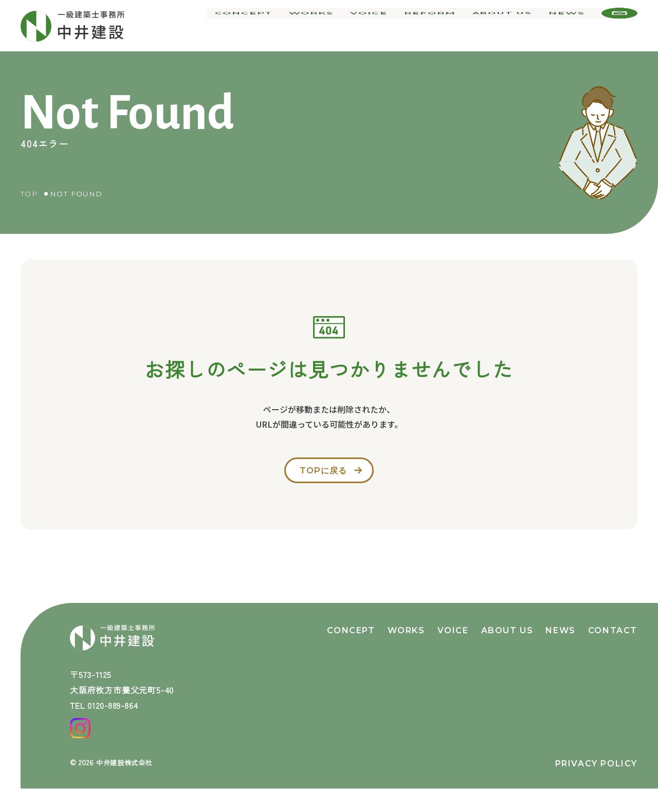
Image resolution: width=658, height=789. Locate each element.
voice (375, 25)
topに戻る (322, 473)
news (568, 25)
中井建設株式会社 (126, 762)
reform (434, 25)
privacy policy (596, 763)
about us (504, 25)
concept (256, 25)
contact (612, 624)
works (320, 25)
